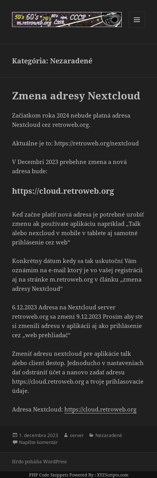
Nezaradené (108, 435)
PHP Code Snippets (48, 475)
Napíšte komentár (38, 442)
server (77, 435)
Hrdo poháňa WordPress (39, 461)
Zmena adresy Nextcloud (76, 95)
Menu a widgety (137, 27)
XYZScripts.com (112, 475)
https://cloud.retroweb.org (100, 409)
